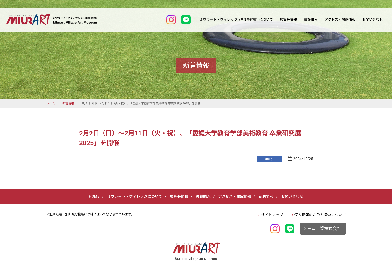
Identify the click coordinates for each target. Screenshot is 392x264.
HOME (94, 196)
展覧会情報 (288, 20)
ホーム (50, 103)
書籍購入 (311, 20)
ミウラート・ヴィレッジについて (236, 20)
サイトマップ (272, 215)
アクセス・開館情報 (340, 20)
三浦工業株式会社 (324, 228)
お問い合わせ (372, 20)
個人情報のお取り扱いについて (320, 215)
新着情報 (68, 103)
